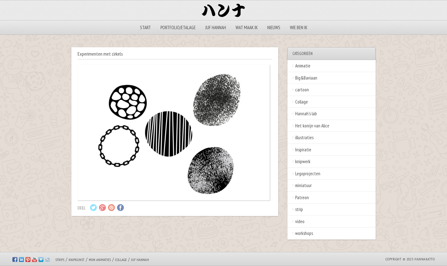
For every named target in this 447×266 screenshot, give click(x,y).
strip (299, 209)
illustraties (304, 137)
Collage (301, 102)
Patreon (302, 197)
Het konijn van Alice (312, 126)
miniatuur (303, 185)
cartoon (302, 90)
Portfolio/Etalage (178, 27)
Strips (59, 259)
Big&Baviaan (306, 78)
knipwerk (302, 161)
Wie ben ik (298, 27)
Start (145, 27)
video (300, 221)
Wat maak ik (247, 27)
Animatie (302, 66)
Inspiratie (303, 150)
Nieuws (273, 27)
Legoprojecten (307, 174)
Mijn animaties (100, 259)
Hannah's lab (306, 114)
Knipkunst (76, 259)
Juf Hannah (215, 27)
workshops (304, 233)
